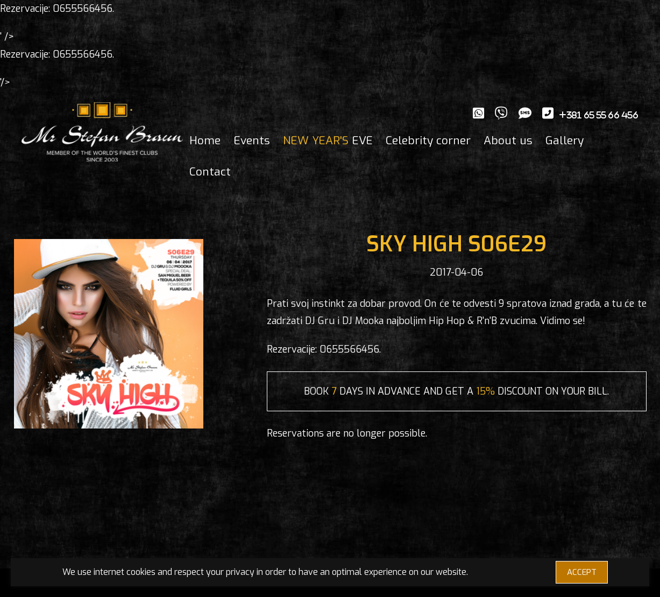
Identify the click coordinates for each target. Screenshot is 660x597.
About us (508, 140)
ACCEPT (582, 572)
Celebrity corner (428, 140)
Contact (210, 171)
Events (251, 140)
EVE (328, 140)
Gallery (564, 140)
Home (205, 140)
